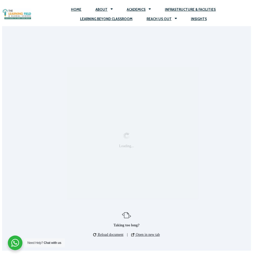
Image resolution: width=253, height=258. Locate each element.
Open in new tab (145, 235)
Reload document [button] (108, 235)
